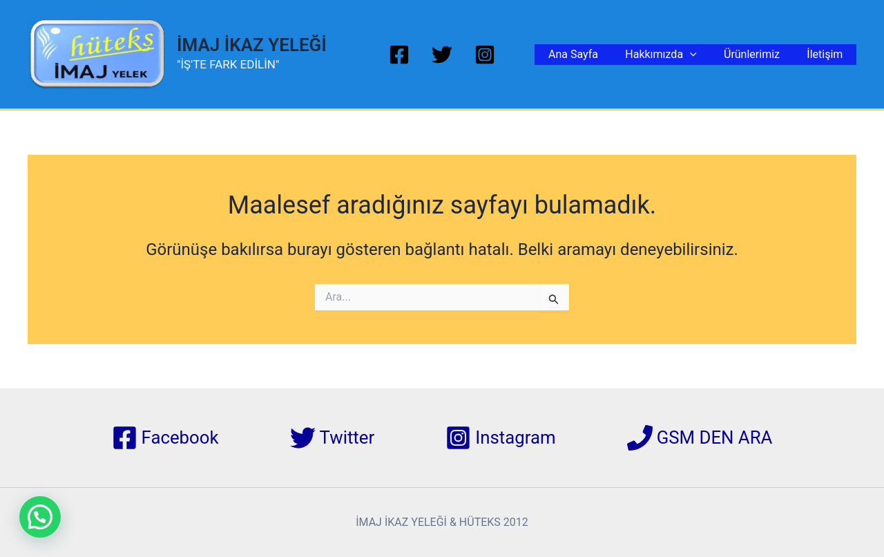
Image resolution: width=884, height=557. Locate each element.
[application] (702, 54)
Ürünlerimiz (759, 54)
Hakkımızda (673, 54)
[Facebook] (399, 54)
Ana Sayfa (591, 54)
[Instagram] (484, 54)
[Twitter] (442, 54)
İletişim (827, 54)
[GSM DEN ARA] (700, 437)
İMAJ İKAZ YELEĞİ (252, 45)
